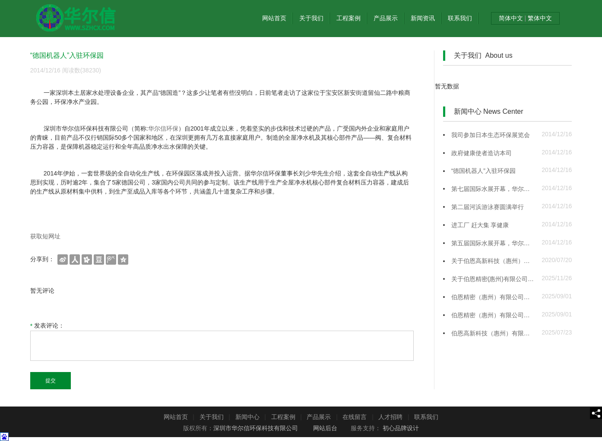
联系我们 (460, 18)
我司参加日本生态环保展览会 (490, 134)
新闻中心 (247, 416)
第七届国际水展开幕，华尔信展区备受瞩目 (493, 188)
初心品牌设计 (401, 428)
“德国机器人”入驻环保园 (483, 170)
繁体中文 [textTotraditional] (539, 18)
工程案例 (348, 18)
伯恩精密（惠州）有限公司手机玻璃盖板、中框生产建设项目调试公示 (493, 297)
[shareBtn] (62, 259)
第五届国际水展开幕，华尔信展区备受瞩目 (493, 243)
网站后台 (325, 428)
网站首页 (274, 18)
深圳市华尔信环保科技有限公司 (255, 428)
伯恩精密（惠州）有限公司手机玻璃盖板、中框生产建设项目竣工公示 (493, 315)
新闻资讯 (423, 18)
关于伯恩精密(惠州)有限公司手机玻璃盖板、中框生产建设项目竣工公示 (493, 278)
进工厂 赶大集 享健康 (480, 225)
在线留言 (354, 416)
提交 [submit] (50, 381)
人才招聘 (390, 416)
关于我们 (311, 18)
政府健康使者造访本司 (481, 153)
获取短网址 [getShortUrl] (45, 236)
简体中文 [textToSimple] (512, 18)
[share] (596, 413)
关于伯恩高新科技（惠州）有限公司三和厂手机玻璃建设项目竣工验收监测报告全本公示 (493, 260)
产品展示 (386, 18)
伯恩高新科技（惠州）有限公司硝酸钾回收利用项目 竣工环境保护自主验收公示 (493, 333)
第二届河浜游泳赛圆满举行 (487, 206)
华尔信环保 (163, 128)
